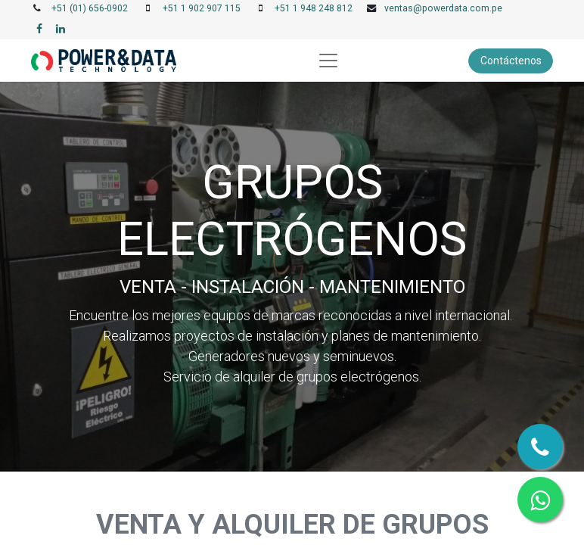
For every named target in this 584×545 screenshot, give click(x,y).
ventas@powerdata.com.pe (443, 8)
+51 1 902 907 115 (202, 8)
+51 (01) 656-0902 (89, 8)
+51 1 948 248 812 (314, 8)
